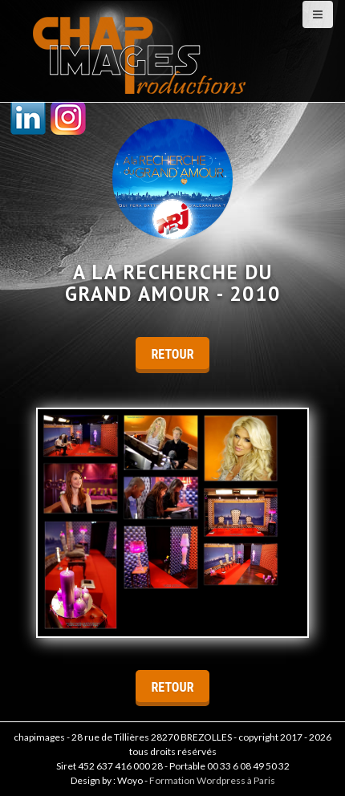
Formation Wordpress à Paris (212, 780)
